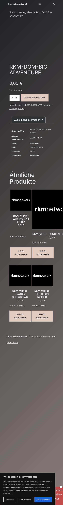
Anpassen (10, 500)
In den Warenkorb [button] (20, 253)
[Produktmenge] (14, 98)
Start (12, 12)
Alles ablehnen (25, 500)
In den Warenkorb (35, 97)
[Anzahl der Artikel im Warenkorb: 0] (54, 4)
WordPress (12, 342)
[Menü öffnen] (39, 4)
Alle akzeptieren (43, 500)
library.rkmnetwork (17, 4)
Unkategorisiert (25, 12)
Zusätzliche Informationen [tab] (28, 119)
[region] (27, 489)
